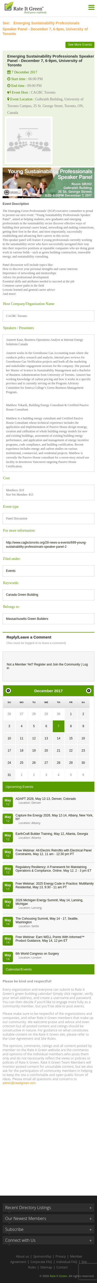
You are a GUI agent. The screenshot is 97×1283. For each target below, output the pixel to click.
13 (46, 738)
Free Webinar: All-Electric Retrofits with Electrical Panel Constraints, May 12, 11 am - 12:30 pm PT (54, 852)
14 (58, 738)
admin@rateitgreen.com (19, 1083)
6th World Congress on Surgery (37, 953)
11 (21, 738)
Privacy (61, 1256)
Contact (62, 1267)
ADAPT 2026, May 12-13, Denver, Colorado (46, 799)
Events (11, 571)
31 (9, 775)
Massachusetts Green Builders (27, 619)
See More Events (80, 44)
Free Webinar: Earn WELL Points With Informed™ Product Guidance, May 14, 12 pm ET (50, 938)
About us (22, 1256)
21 (58, 750)
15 (70, 738)
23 (83, 750)
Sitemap (46, 1267)
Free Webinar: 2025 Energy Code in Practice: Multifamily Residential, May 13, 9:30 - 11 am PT (55, 885)
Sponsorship (42, 1256)
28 (33, 714)
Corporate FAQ (41, 1262)
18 (21, 750)
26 (9, 714)
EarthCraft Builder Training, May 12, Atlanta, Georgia (52, 834)
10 (9, 738)
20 (46, 750)
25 (21, 763)
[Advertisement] (48, 1138)
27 (21, 714)
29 (46, 714)
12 (33, 738)
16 (83, 738)
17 (9, 750)
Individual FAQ (66, 1262)
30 (58, 714)
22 (70, 750)
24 (9, 763)
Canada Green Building (22, 595)
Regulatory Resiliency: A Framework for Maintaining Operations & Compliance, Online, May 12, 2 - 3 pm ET (53, 868)
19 (33, 750)
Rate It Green (58, 1276)
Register (40, 664)
